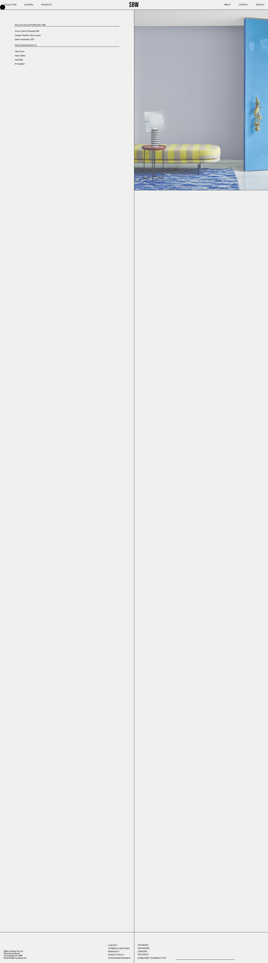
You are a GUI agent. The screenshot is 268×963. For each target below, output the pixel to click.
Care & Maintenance (119, 958)
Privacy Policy (116, 955)
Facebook (143, 945)
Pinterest (143, 955)
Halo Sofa (19, 60)
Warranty (113, 952)
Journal (28, 5)
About (227, 5)
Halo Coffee (20, 56)
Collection (10, 5)
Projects (46, 5)
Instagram (143, 948)
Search (260, 5)
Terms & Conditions (118, 948)
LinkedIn (142, 951)
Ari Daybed (20, 64)
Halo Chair (19, 51)
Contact (243, 5)
